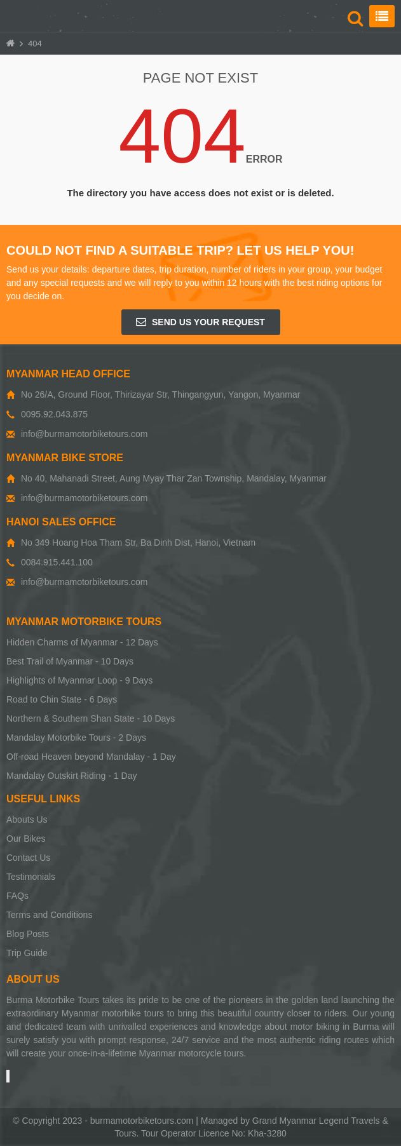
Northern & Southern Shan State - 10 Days (90, 718)
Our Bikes (25, 838)
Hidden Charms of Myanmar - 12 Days (82, 642)
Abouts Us (27, 819)
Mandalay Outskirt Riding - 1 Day (71, 776)
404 (35, 43)
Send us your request (200, 321)
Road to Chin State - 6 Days (61, 699)
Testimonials (30, 877)
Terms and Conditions (49, 915)
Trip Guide (27, 953)
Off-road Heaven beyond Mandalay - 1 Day (91, 757)
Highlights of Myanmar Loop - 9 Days (79, 680)
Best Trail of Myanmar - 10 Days (69, 661)
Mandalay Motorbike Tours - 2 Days (76, 737)
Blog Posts (27, 934)
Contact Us (28, 858)
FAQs (17, 896)
